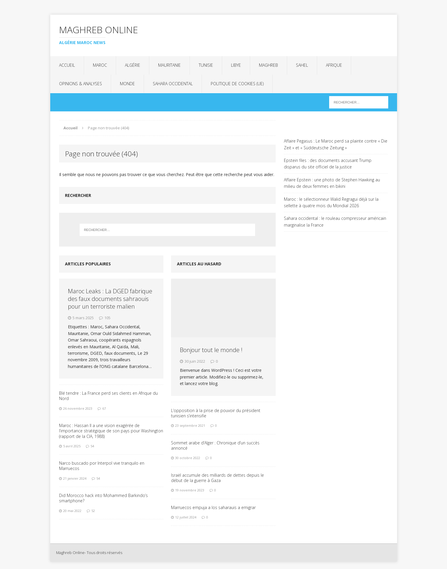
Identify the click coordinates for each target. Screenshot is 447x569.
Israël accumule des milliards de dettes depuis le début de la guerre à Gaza (217, 477)
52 (93, 510)
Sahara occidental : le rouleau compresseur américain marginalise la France (335, 221)
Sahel (302, 65)
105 (107, 317)
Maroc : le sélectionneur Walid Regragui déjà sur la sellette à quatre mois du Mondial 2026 (331, 202)
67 (104, 408)
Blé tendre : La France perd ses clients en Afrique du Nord (108, 395)
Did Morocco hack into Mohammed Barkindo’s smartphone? (103, 498)
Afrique (334, 65)
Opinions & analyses (80, 83)
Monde (127, 83)
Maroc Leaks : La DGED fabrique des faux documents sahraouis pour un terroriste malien (110, 298)
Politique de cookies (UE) (237, 83)
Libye (236, 65)
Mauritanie (169, 65)
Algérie (132, 65)
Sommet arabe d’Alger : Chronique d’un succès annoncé (215, 445)
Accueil (67, 65)
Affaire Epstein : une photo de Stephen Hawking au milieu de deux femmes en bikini (332, 183)
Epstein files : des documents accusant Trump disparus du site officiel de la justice (327, 164)
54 (92, 446)
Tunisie (206, 65)
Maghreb (268, 65)
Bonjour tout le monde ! (211, 350)
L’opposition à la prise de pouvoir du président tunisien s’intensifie (215, 413)
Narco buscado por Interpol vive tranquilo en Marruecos (101, 465)
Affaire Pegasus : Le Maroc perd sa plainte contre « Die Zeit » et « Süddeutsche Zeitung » (335, 144)
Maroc (100, 65)
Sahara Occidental (173, 83)
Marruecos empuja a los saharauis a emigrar (213, 507)
